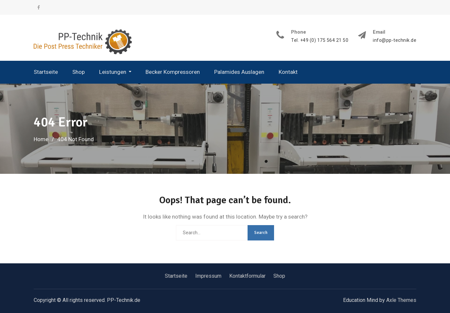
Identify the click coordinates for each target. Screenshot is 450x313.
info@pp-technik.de (394, 40)
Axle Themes (401, 300)
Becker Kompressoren (173, 72)
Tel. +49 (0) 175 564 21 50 (319, 40)
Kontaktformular (247, 276)
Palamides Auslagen (239, 72)
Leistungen (112, 72)
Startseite (46, 72)
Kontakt (288, 72)
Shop (78, 72)
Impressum (208, 276)
